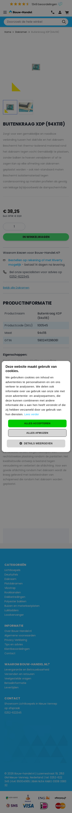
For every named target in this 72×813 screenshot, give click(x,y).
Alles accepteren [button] (37, 423)
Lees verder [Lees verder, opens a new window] (31, 414)
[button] (36, 443)
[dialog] (36, 406)
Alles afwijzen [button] (37, 433)
